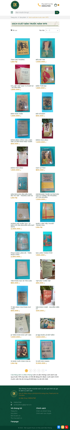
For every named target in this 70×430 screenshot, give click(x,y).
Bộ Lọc (14, 30)
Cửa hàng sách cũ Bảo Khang (21, 375)
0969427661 (17, 402)
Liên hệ (14, 62)
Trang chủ (14, 411)
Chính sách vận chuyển (43, 413)
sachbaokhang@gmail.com (23, 405)
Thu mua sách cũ (16, 418)
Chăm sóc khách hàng (43, 411)
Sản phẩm (14, 413)
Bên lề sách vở (15, 416)
